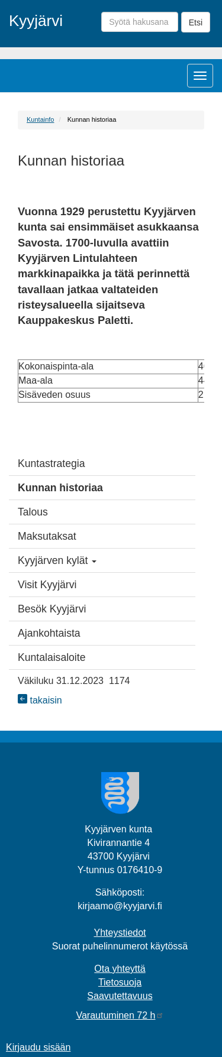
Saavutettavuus (119, 996)
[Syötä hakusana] (139, 22)
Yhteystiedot (120, 933)
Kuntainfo (40, 119)
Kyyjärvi (36, 21)
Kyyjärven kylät (57, 560)
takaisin (40, 700)
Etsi (195, 22)
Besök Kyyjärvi (52, 609)
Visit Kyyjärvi (47, 585)
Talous (33, 512)
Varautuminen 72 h (119, 1015)
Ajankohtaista (49, 633)
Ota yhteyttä (119, 969)
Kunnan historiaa (60, 488)
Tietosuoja (119, 982)
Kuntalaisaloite (51, 657)
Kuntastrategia (51, 463)
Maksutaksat (47, 536)
